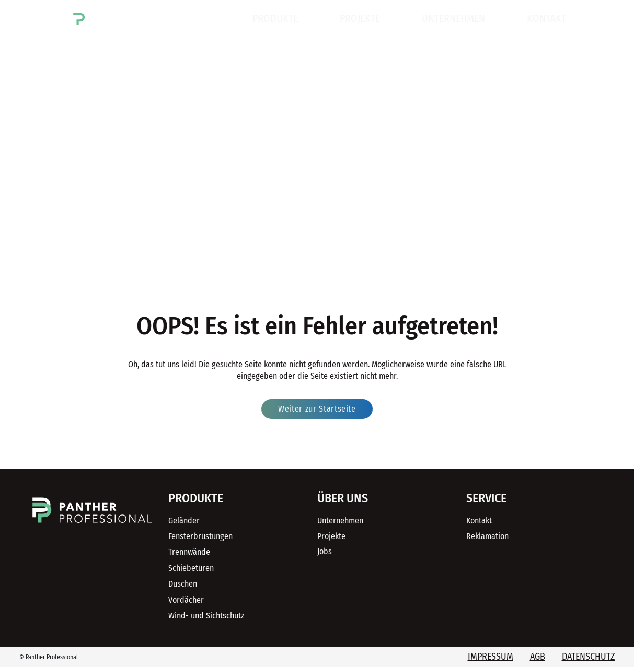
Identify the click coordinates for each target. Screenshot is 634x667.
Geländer (184, 520)
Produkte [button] (275, 18)
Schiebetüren (191, 568)
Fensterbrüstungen (200, 536)
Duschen (182, 584)
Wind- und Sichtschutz (206, 616)
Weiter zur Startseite (316, 409)
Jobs (324, 551)
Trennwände (189, 552)
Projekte (360, 18)
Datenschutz (588, 656)
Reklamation (487, 536)
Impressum (490, 656)
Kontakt (546, 18)
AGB (537, 656)
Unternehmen (453, 18)
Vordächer (186, 600)
